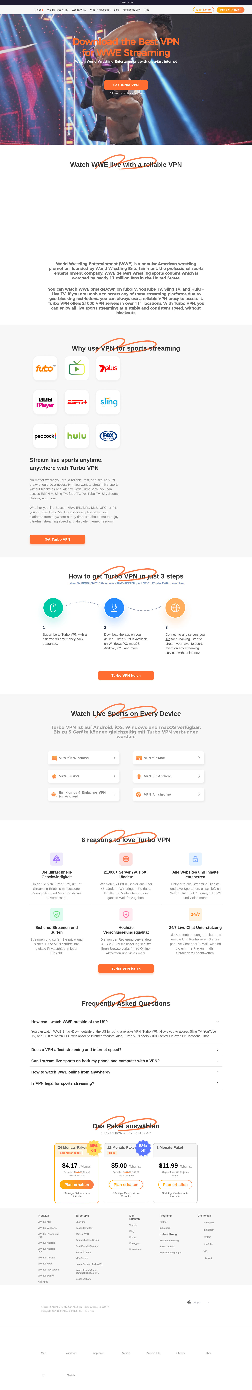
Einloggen (134, 1243)
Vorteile (133, 1225)
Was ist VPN (82, 1234)
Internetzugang (83, 1252)
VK (202, 1251)
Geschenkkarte (83, 1279)
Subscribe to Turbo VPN (60, 634)
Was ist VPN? (79, 9)
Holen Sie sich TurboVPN (89, 1264)
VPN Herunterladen (100, 9)
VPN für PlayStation (48, 1269)
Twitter (204, 1237)
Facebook (206, 1223)
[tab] (126, 1022)
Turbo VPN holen (230, 9)
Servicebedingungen (170, 1252)
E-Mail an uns (167, 1246)
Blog (116, 9)
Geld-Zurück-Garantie (87, 1246)
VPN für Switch (46, 1275)
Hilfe (146, 9)
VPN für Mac (44, 1222)
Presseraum (135, 1249)
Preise (38, 9)
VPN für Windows (47, 1228)
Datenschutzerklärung (87, 1240)
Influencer (165, 1228)
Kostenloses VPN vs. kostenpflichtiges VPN (87, 1271)
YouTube (205, 1244)
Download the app (117, 634)
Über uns (80, 1222)
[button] (126, 1022)
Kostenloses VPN (132, 9)
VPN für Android (46, 1243)
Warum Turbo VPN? (57, 9)
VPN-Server (82, 1258)
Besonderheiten (84, 1228)
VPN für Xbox (45, 1263)
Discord (205, 1258)
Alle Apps (43, 1281)
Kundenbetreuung (169, 1240)
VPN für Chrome (46, 1257)
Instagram (206, 1230)
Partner (163, 1222)
